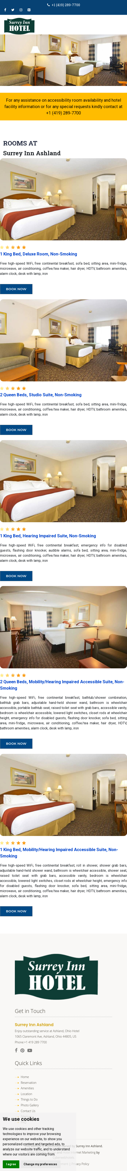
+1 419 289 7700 (35, 1042)
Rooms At (20, 143)
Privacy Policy (80, 1164)
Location (26, 1094)
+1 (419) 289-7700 (66, 5)
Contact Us (28, 1111)
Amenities (27, 1088)
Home (25, 1077)
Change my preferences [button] (40, 1164)
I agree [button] (11, 1164)
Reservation (29, 1083)
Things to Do (29, 1099)
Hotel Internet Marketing (79, 1152)
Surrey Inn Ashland (32, 153)
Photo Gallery (30, 1105)
